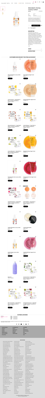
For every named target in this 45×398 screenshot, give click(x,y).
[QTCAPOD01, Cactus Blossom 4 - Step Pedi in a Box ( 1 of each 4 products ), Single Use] (14, 144)
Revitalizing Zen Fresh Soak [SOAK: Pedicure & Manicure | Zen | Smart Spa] (17, 361)
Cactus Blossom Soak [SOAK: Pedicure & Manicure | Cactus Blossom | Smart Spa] (17, 354)
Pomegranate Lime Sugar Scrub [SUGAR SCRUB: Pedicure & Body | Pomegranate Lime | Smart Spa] (29, 365)
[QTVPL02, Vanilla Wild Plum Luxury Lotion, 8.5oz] (14, 220)
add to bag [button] (34, 25)
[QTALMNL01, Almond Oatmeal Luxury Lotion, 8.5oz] (14, 67)
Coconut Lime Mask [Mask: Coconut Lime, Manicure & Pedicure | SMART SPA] (27, 341)
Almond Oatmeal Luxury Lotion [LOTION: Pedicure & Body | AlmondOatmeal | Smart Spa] (18, 385)
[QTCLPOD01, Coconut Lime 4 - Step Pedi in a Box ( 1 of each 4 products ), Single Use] (30, 269)
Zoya (24, 328)
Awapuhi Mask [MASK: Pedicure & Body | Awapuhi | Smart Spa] (27, 370)
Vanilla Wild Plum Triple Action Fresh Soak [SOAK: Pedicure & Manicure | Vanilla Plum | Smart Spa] (30, 357)
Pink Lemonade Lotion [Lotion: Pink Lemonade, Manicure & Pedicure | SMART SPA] (28, 345)
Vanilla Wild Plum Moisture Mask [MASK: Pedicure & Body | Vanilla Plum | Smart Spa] (18, 374)
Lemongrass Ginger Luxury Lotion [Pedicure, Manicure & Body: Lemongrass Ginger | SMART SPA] (7, 369)
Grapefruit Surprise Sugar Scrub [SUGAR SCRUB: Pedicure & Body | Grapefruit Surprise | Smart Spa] (29, 366)
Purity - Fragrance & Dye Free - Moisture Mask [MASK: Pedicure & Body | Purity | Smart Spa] (7, 378)
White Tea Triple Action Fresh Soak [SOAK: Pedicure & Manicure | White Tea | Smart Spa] (18, 357)
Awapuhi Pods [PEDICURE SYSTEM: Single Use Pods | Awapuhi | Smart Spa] (27, 346)
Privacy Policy (4, 334)
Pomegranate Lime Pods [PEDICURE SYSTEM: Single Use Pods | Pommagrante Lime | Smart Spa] (17, 353)
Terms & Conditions (4, 333)
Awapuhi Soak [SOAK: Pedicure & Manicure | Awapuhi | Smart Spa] (5, 354)
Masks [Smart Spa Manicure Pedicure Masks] (4, 385)
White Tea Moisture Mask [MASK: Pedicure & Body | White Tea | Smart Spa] (6, 374)
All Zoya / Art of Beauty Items (29, 393)
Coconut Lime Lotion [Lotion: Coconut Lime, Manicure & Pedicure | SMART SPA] (16, 341)
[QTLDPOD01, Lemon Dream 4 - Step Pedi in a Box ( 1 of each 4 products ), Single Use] (14, 92)
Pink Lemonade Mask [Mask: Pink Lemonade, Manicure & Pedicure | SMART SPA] (17, 345)
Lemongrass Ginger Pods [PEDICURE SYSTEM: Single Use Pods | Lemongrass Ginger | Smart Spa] (6, 350)
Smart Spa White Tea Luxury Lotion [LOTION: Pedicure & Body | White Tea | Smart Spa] (7, 382)
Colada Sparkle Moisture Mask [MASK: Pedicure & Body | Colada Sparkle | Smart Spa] (29, 373)
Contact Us (3, 328)
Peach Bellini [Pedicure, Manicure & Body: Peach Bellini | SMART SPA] (27, 362)
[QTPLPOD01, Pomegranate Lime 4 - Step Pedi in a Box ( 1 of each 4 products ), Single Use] (30, 295)
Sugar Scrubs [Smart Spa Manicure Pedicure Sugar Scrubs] (4, 365)
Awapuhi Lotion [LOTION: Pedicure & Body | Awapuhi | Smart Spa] (16, 386)
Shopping (14, 332)
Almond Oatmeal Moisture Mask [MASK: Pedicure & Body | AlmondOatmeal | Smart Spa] (18, 373)
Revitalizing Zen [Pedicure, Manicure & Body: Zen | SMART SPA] (27, 390)
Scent (35, 48)
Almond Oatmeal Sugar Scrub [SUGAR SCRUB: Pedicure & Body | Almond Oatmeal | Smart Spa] (18, 369)
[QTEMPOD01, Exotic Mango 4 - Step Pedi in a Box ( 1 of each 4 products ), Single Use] (30, 118)
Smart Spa (24, 333)
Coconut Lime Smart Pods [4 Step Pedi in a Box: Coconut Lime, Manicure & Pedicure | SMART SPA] (28, 342)
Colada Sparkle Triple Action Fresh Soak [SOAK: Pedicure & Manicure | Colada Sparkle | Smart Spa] (7, 357)
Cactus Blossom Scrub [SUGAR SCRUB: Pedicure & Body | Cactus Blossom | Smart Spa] (6, 370)
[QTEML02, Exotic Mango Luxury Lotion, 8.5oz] (14, 245)
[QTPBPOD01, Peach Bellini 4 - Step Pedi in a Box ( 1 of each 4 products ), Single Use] (30, 194)
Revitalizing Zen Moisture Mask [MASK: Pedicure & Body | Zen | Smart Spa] (29, 377)
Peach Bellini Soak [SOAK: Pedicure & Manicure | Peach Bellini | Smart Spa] (5, 362)
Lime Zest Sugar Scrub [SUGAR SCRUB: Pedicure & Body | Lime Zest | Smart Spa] (6, 366)
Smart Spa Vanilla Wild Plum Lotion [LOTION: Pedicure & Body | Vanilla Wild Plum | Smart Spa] (18, 382)
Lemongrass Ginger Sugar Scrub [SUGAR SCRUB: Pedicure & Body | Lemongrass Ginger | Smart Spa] (29, 369)
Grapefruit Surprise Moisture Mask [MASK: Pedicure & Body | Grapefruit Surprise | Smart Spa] (7, 377)
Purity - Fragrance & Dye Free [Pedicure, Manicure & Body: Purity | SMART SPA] (7, 390)
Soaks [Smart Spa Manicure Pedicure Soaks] (26, 354)
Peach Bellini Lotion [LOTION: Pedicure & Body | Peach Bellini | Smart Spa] (27, 378)
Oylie (24, 334)
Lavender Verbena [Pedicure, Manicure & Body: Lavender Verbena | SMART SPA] (27, 361)
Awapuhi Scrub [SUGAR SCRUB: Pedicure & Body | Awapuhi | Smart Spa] (16, 370)
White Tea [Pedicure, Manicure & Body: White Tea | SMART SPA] (4, 393)
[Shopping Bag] (43, 2)
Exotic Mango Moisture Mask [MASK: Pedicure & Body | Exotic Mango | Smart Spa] (29, 374)
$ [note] (9, 102)
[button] (5, 3)
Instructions (35, 51)
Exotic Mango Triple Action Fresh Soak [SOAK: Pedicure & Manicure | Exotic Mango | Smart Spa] (7, 358)
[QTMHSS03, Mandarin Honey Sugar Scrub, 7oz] (30, 144)
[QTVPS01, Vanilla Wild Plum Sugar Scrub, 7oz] (30, 245)
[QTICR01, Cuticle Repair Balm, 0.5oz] (30, 220)
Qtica (24, 332)
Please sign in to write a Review (4, 317)
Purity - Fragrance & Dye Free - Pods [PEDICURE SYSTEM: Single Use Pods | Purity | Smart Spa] (19, 346)
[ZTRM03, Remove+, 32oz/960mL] (14, 269)
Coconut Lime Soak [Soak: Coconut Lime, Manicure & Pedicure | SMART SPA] (16, 342)
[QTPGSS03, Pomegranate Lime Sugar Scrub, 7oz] (30, 169)
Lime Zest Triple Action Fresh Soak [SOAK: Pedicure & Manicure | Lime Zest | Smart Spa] (18, 358)
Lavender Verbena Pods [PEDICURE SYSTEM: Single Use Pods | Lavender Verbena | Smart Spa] (6, 349)
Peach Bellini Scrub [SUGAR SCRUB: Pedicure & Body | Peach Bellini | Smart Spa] (16, 362)
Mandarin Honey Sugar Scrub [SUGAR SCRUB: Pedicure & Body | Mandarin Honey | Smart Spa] (18, 365)
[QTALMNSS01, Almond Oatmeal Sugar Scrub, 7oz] (30, 92)
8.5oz (31, 14)
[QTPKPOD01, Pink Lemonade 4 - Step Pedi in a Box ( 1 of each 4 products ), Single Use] (14, 295)
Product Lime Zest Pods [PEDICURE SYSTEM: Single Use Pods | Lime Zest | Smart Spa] (28, 353)
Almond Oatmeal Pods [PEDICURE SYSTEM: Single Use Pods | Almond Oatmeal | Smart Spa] (28, 349)
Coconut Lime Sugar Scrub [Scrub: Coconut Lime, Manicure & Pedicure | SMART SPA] (6, 342)
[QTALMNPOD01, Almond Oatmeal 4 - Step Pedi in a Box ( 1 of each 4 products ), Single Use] (14, 118)
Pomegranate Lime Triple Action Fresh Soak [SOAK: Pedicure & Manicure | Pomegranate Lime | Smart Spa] (30, 358)
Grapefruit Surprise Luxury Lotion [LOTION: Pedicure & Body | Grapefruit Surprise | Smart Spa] (29, 382)
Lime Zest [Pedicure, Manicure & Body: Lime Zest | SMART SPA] (15, 389)
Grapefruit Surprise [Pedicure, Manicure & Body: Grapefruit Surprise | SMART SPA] (27, 389)
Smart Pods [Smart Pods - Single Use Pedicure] (15, 390)
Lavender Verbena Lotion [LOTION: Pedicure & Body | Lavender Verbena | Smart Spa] (28, 385)
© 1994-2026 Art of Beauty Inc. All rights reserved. (22, 395)
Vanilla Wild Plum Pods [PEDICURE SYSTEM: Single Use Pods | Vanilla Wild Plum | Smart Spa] (17, 350)
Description (31, 31)
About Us (14, 328)
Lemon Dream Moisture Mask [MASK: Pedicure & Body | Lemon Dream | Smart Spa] (18, 377)
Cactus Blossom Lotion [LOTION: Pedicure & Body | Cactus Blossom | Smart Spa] (6, 386)
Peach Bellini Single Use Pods (6, 346)
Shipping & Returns (4, 332)
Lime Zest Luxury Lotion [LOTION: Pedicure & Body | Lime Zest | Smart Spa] (17, 381)
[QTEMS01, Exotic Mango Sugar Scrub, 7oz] (30, 67)
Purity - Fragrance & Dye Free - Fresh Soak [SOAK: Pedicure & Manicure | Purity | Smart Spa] (7, 361)
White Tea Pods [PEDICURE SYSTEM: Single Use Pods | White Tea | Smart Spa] (5, 353)
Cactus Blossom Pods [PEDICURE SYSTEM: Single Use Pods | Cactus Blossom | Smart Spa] (17, 349)
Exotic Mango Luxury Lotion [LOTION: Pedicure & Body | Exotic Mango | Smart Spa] (6, 381)
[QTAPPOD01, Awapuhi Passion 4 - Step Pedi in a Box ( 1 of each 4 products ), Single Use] (14, 194)
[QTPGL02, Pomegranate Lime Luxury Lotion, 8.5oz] (14, 169)
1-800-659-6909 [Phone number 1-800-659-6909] (15, 333)
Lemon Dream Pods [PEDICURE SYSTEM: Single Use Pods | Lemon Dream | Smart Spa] (27, 350)
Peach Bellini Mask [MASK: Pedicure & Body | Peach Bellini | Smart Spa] (16, 378)
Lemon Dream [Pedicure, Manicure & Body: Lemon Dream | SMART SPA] (27, 386)
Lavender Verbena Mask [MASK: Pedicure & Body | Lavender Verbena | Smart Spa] (6, 373)
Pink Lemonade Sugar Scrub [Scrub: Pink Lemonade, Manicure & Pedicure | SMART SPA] (6, 345)
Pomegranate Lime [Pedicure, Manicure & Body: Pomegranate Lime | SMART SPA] (5, 389)
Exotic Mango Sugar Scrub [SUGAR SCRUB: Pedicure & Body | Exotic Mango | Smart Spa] (17, 366)
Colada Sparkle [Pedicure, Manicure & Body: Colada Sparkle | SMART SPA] (16, 393)
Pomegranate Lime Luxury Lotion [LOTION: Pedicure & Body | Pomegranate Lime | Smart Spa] (29, 381)
